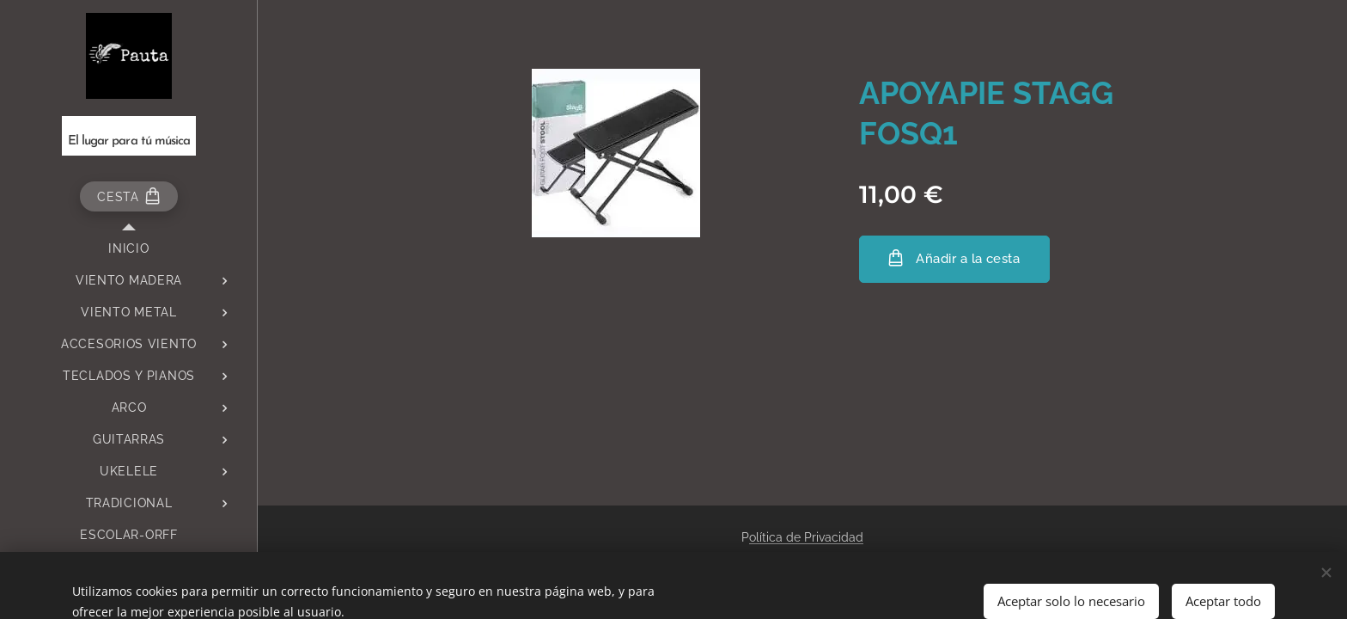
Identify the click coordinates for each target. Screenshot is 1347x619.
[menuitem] (129, 249)
